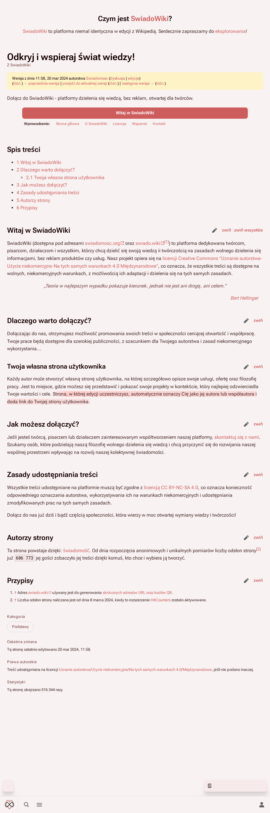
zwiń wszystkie (248, 230)
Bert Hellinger (244, 298)
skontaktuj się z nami (236, 437)
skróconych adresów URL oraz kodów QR (137, 592)
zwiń (226, 230)
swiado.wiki (148, 243)
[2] (258, 549)
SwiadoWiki (149, 19)
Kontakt (159, 124)
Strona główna (67, 124)
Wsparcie (139, 124)
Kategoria (16, 616)
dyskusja (117, 78)
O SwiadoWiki (96, 124)
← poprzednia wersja (42, 83)
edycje (133, 78)
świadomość (76, 550)
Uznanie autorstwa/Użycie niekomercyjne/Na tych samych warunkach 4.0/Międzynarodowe (135, 669)
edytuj (214, 230)
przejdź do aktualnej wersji (84, 83)
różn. (17, 83)
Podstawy (20, 626)
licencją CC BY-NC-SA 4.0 (171, 487)
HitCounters (161, 600)
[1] (166, 241)
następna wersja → (138, 83)
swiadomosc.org (102, 243)
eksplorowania (230, 31)
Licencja (119, 124)
